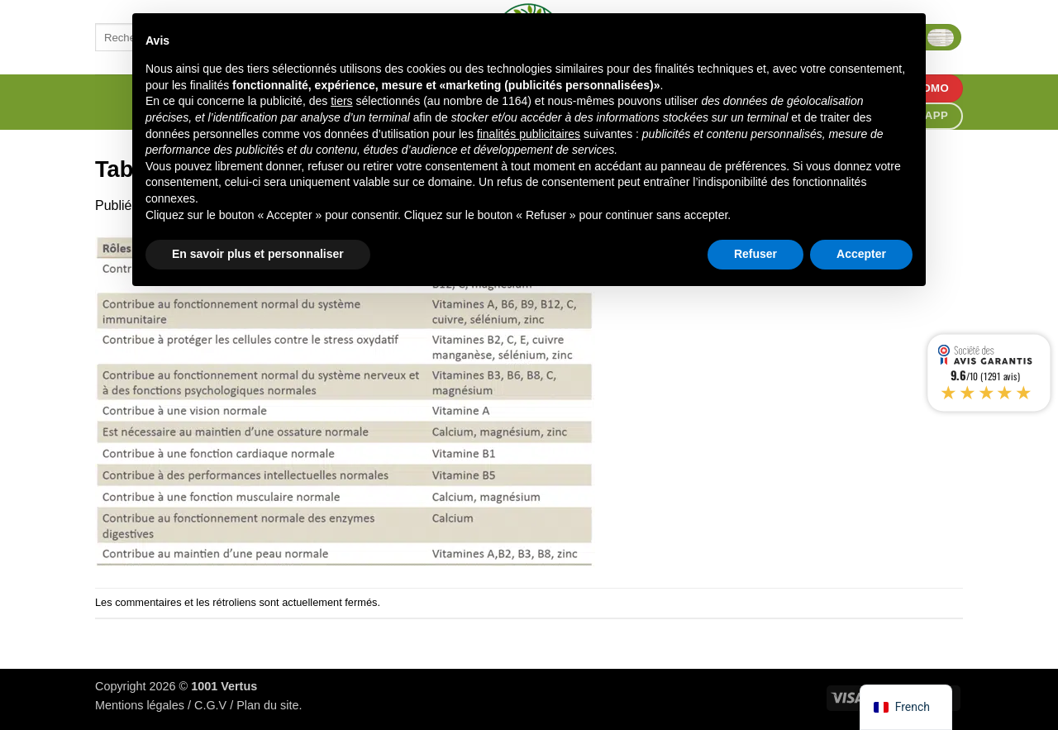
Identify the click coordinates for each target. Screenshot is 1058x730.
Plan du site (267, 705)
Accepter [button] (861, 253)
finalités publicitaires (528, 134)
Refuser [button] (755, 253)
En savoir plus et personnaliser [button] (258, 253)
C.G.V (210, 705)
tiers (341, 100)
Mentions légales (139, 705)
